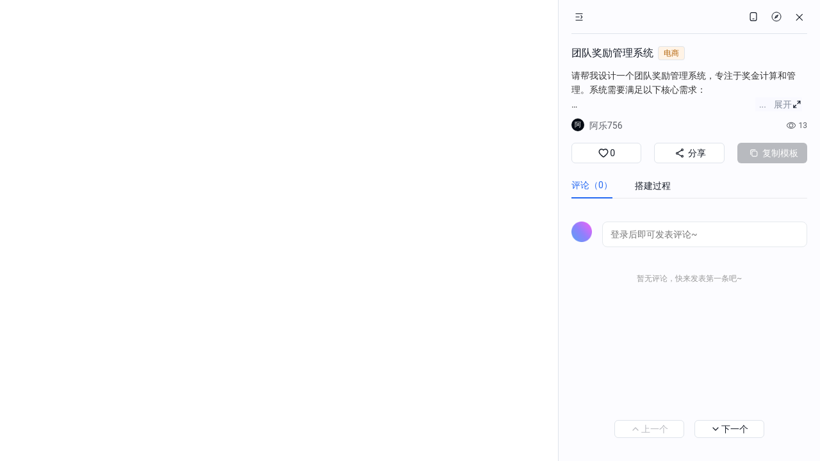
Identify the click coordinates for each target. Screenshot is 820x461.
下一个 (729, 429)
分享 (689, 153)
